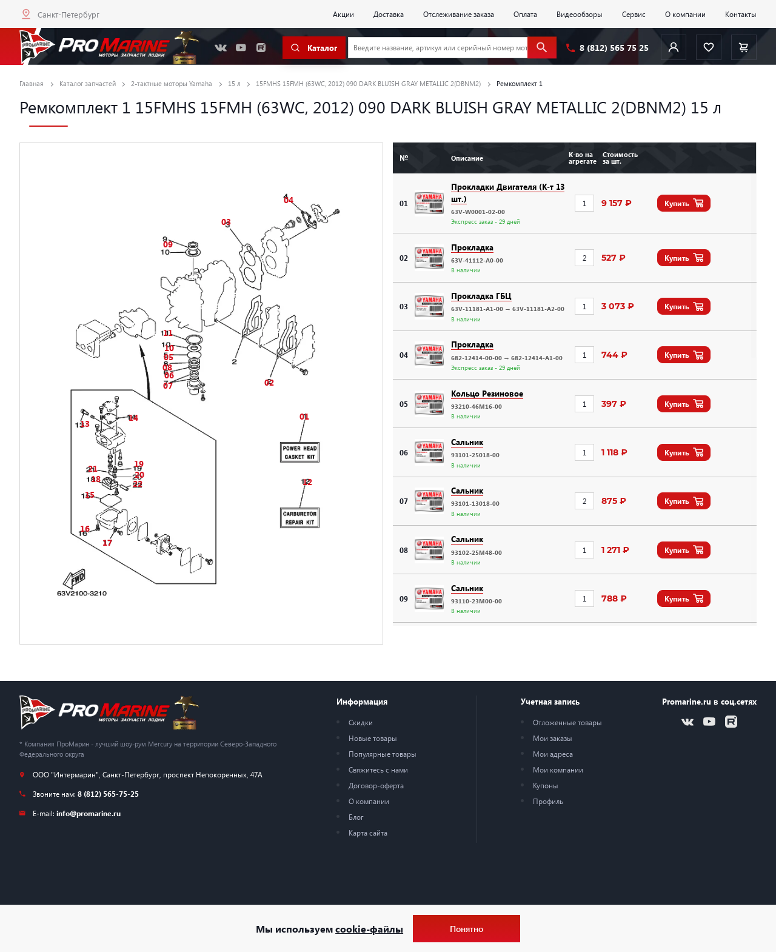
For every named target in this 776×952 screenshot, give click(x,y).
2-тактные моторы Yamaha (171, 83)
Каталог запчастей (87, 83)
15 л (234, 83)
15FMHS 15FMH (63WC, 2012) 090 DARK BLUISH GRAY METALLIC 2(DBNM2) (368, 83)
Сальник (467, 442)
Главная (31, 83)
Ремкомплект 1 (520, 83)
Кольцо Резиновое (487, 393)
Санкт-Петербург (68, 14)
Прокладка (472, 247)
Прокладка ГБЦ (481, 295)
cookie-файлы (369, 928)
